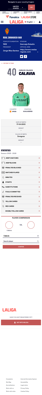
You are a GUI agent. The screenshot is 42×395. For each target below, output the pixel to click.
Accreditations (10, 385)
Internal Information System (29, 379)
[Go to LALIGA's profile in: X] (21, 56)
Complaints (9, 379)
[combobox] (21, 236)
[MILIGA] (39, 22)
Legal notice (24, 385)
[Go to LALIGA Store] (21, 16)
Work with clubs (10, 391)
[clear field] (38, 236)
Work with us (10, 388)
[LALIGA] (16, 21)
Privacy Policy (25, 388)
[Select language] (30, 22)
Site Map (8, 382)
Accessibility (24, 382)
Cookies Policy (25, 391)
